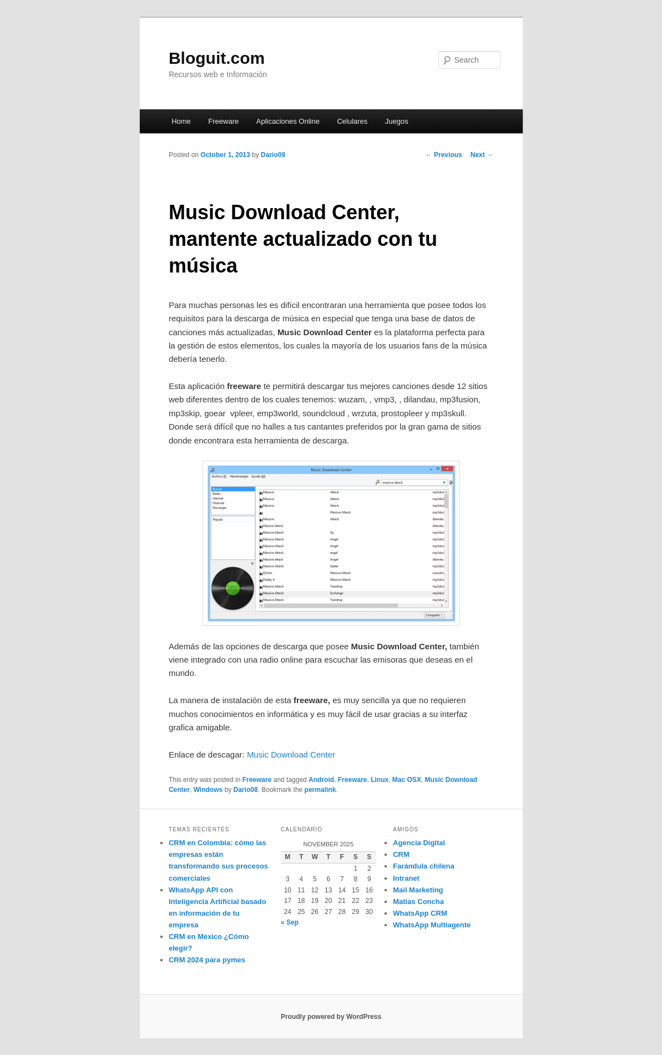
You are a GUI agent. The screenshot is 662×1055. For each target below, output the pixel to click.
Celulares (352, 121)
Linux (379, 780)
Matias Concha (418, 901)
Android (321, 780)
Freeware (223, 121)
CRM (401, 854)
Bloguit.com (217, 58)
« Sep (290, 922)
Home (181, 121)
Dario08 (273, 155)
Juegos (396, 121)
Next (482, 155)
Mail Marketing (418, 890)
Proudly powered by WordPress (331, 1017)
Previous (444, 155)
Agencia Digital (419, 843)
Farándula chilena (423, 866)
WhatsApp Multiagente (432, 925)
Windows (208, 790)
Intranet (406, 878)
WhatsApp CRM (420, 913)
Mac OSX (406, 780)
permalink (320, 790)
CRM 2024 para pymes (207, 960)
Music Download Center (291, 754)
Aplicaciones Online (288, 121)
